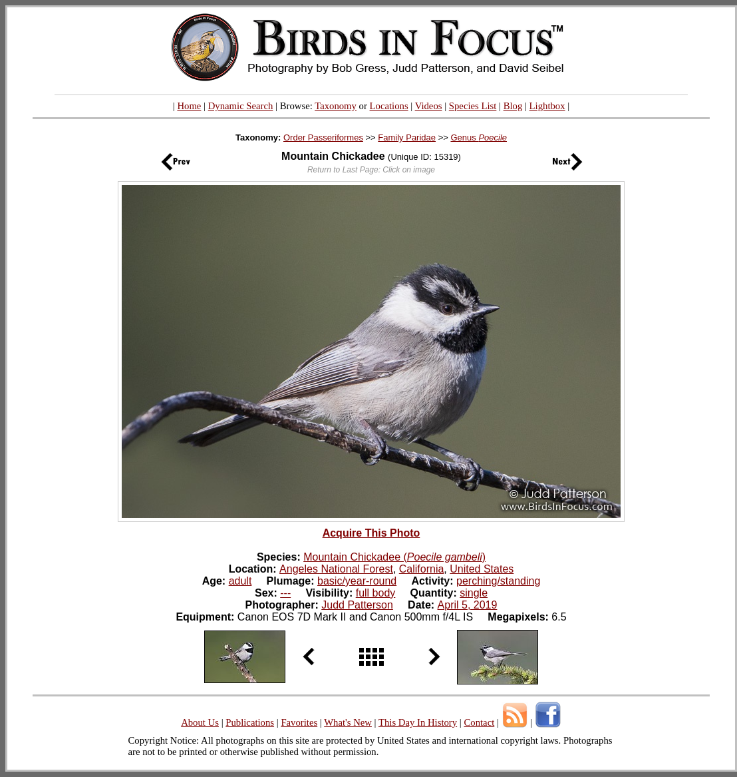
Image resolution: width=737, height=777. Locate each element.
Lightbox (547, 106)
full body (376, 593)
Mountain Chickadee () (394, 557)
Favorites (299, 722)
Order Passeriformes (323, 137)
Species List (473, 106)
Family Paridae (407, 137)
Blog (513, 106)
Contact (479, 722)
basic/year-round (356, 581)
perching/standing (498, 581)
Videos (428, 106)
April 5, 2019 (468, 605)
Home (189, 106)
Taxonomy (336, 106)
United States (482, 569)
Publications (249, 722)
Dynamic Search (240, 106)
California (421, 569)
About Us (200, 722)
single (474, 593)
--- (285, 593)
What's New (348, 722)
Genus (478, 137)
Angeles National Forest (336, 569)
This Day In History (417, 722)
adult (240, 581)
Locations (389, 106)
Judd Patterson (357, 605)
